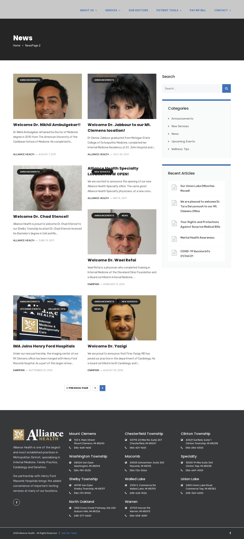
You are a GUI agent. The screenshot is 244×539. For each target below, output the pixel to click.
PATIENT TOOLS (167, 10)
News (125, 215)
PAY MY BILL (198, 10)
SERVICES (111, 10)
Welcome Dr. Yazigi (107, 346)
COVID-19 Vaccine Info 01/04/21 (195, 254)
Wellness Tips (56, 309)
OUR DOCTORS (138, 10)
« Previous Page (77, 388)
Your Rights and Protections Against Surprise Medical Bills (200, 224)
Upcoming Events (30, 309)
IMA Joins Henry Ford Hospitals (44, 346)
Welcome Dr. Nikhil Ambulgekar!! (47, 124)
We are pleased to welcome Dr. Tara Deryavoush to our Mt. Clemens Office (200, 206)
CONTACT (221, 10)
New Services (102, 172)
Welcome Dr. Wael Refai (112, 260)
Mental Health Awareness (197, 237)
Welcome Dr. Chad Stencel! (41, 216)
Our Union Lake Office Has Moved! (197, 188)
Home (16, 45)
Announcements (30, 80)
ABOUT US (87, 10)
